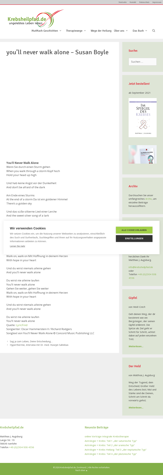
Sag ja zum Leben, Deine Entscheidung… (31, 341)
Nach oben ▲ (81, 470)
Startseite (123, 2)
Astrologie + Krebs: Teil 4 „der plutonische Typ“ (111, 453)
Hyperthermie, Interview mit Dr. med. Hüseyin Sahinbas (39, 344)
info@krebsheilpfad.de (141, 267)
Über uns (122, 30)
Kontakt (133, 2)
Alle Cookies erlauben (134, 230)
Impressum (156, 2)
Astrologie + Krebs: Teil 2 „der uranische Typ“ (110, 445)
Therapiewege (77, 30)
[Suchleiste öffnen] (154, 30)
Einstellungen (134, 238)
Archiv (148, 198)
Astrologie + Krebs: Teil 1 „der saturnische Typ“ (111, 440)
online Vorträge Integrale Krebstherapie (107, 436)
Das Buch (142, 30)
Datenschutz (144, 2)
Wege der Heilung (101, 30)
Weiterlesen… (136, 346)
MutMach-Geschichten (48, 30)
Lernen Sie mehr (17, 246)
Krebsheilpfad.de (68, 467)
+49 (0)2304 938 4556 (21, 447)
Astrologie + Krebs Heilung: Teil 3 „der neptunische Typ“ (115, 449)
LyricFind (22, 325)
